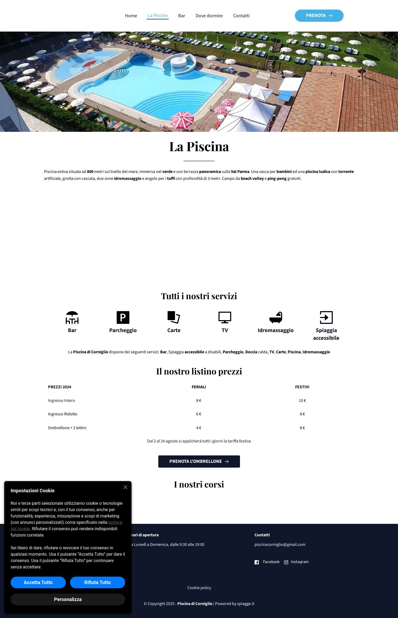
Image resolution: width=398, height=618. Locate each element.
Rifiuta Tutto (97, 582)
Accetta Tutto (38, 582)
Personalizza (68, 599)
